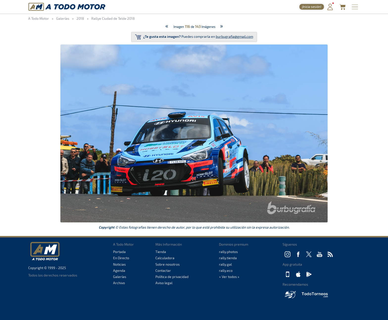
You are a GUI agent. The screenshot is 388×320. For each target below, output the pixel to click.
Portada (119, 252)
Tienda (160, 252)
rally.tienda (228, 258)
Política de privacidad (172, 277)
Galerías (119, 277)
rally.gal (225, 264)
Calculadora (164, 258)
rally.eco (226, 270)
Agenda (119, 270)
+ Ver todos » (229, 277)
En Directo (121, 258)
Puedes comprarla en (194, 37)
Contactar (163, 270)
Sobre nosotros (167, 264)
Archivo (119, 283)
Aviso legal (163, 283)
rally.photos (228, 252)
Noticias (119, 264)
